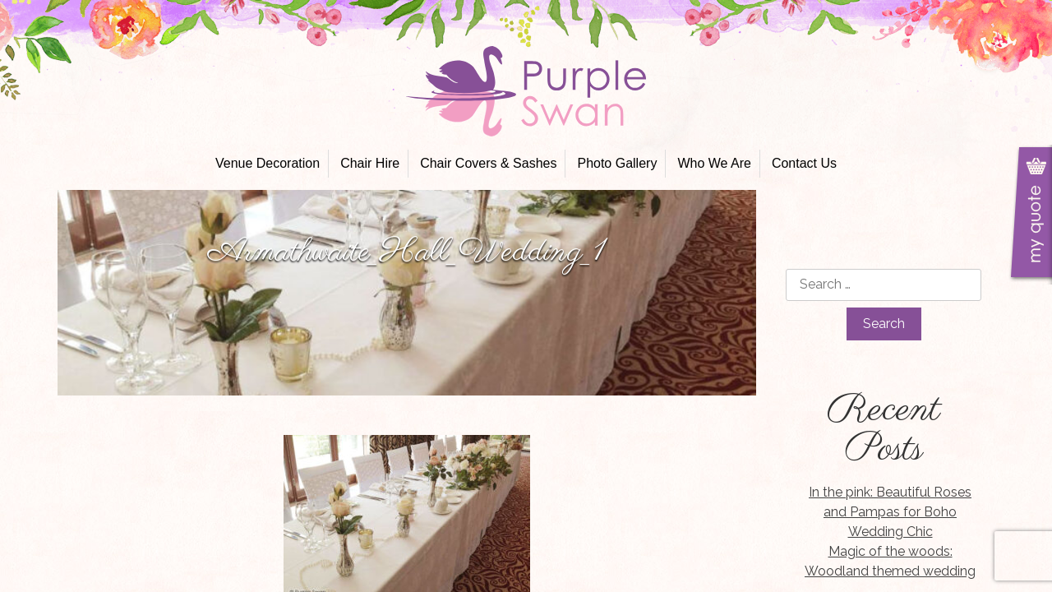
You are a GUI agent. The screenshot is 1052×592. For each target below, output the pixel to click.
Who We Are (714, 163)
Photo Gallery (617, 163)
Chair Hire (369, 163)
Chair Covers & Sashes (488, 163)
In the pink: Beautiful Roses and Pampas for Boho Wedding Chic (890, 511)
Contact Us (804, 163)
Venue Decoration (267, 163)
